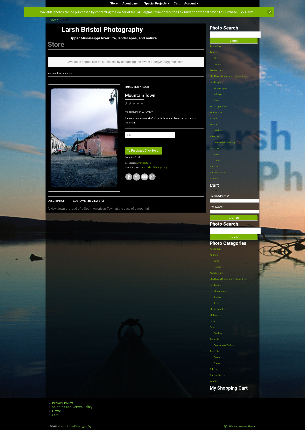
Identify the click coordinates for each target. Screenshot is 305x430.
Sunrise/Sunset (218, 172)
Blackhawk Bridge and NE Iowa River (228, 76)
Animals (214, 52)
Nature (68, 73)
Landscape (215, 82)
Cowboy (218, 130)
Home (51, 73)
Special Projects (157, 3)
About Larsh (130, 3)
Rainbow (218, 94)
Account (192, 3)
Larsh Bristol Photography (102, 29)
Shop (59, 73)
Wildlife (214, 178)
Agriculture (216, 46)
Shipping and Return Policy (72, 407)
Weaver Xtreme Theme (242, 426)
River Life (214, 136)
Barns (217, 154)
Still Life (214, 166)
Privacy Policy (62, 403)
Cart (177, 3)
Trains (217, 160)
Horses (217, 64)
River (216, 100)
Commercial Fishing (224, 142)
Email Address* (219, 196)
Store (114, 3)
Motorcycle (216, 112)
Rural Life (214, 148)
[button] (269, 12)
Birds (216, 58)
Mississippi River (218, 106)
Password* (217, 206)
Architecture (144, 162)
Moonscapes (220, 88)
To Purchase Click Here (142, 150)
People (213, 124)
